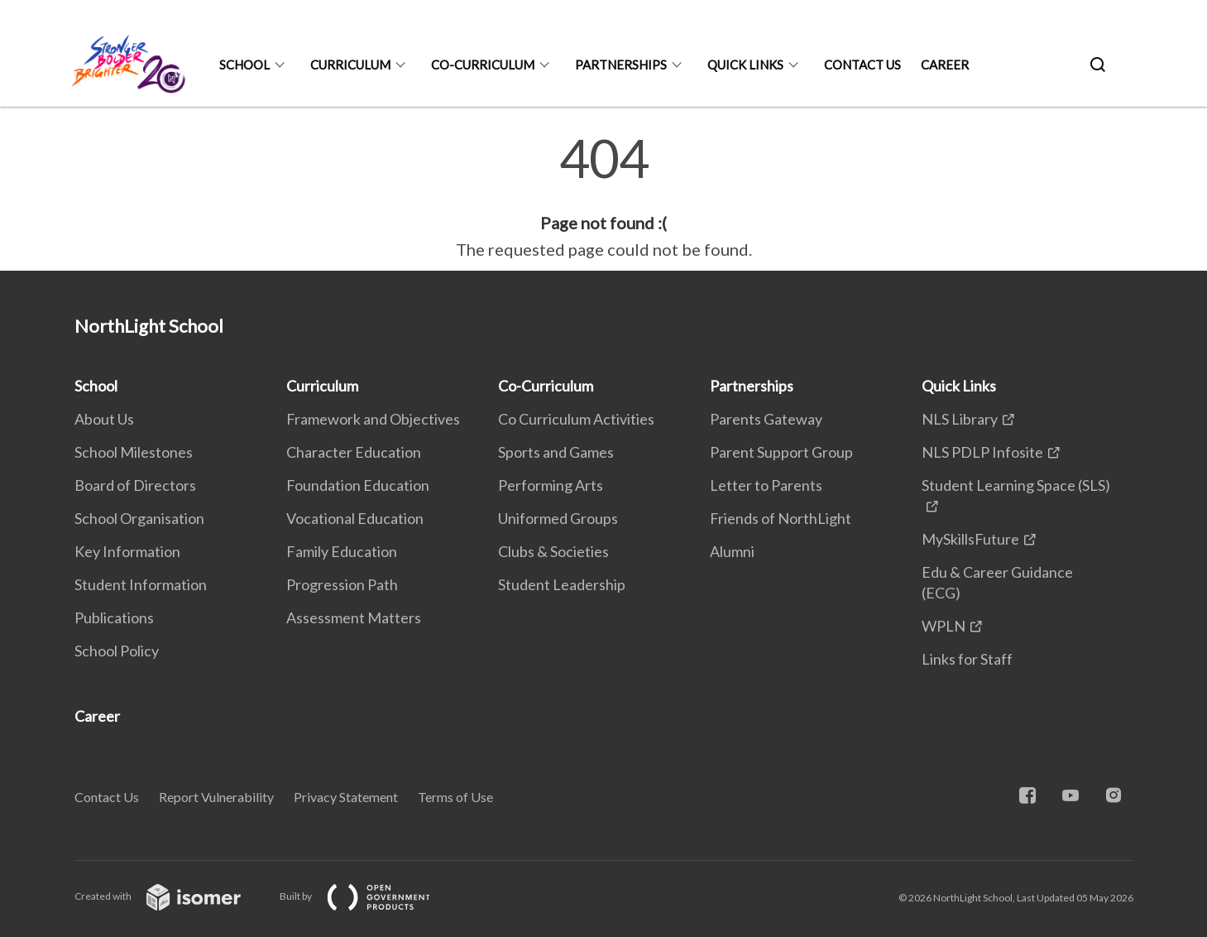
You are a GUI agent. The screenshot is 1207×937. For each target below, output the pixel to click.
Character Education (353, 452)
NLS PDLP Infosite (982, 452)
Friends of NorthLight (780, 518)
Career (945, 64)
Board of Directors (135, 485)
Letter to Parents (766, 485)
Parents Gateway (766, 419)
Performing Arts (550, 485)
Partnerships (621, 64)
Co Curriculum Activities (576, 419)
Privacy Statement (346, 797)
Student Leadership (561, 584)
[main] (603, 197)
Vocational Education (355, 518)
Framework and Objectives (373, 419)
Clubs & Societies (553, 551)
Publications (114, 617)
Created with (170, 896)
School (244, 64)
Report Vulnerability (216, 797)
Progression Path (342, 584)
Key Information (127, 551)
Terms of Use (455, 797)
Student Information (140, 584)
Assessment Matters (353, 617)
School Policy (116, 650)
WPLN (943, 626)
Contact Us (862, 64)
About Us (104, 419)
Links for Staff (967, 659)
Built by (368, 896)
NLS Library (960, 419)
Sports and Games (556, 452)
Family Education (341, 551)
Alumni (732, 551)
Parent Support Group (781, 452)
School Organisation (139, 518)
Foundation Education (357, 485)
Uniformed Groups (558, 518)
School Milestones (133, 452)
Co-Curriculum (482, 64)
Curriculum (350, 64)
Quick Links (745, 64)
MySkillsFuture (970, 539)
